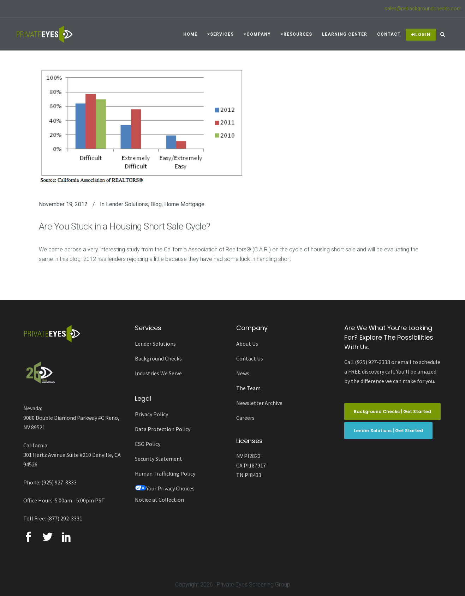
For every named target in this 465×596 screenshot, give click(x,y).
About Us (247, 343)
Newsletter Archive (259, 402)
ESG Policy (147, 443)
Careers (245, 417)
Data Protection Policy (162, 429)
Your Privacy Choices (165, 488)
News (242, 373)
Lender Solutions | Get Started (388, 431)
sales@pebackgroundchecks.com (422, 8)
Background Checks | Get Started (392, 412)
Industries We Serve (158, 373)
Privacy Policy (151, 414)
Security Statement (158, 458)
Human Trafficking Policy (165, 473)
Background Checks (158, 358)
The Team (248, 388)
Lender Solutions (127, 204)
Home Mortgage (184, 204)
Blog (156, 204)
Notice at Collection (159, 499)
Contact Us (249, 358)
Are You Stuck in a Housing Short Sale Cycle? (124, 226)
